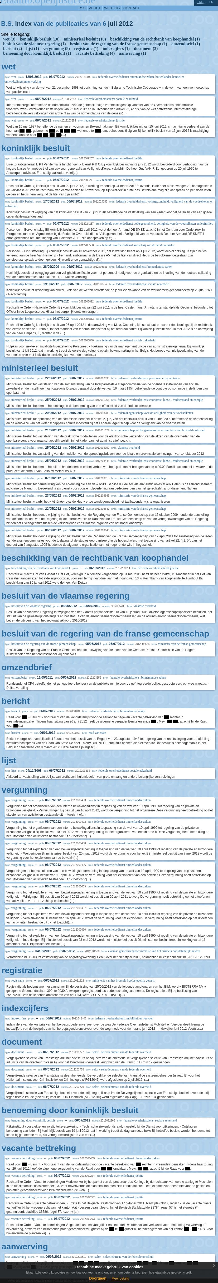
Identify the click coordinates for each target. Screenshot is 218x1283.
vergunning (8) (56, 48)
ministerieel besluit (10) (85, 39)
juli (112, 23)
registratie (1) (86, 48)
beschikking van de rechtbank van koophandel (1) (155, 39)
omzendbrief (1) (185, 44)
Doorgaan (97, 1278)
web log (112, 8)
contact (131, 8)
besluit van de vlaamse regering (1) (34, 44)
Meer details (120, 1278)
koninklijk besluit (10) (40, 39)
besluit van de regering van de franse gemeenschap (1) (118, 44)
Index (23, 23)
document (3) (146, 48)
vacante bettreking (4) (95, 53)
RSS (82, 8)
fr (211, 1)
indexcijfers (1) (116, 48)
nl (201, 1)
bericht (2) (12, 48)
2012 (126, 23)
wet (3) (9, 39)
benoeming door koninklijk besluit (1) (37, 53)
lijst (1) (32, 48)
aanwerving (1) (132, 53)
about (95, 8)
